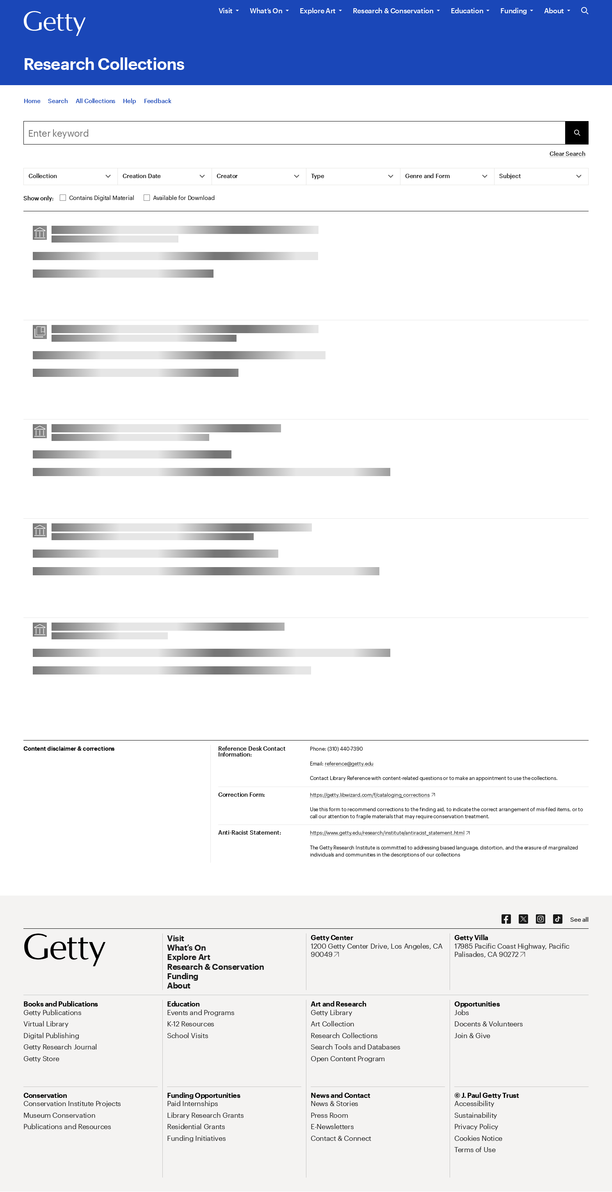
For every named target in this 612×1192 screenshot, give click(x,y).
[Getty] (54, 24)
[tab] (71, 176)
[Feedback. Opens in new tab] (157, 102)
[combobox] (294, 133)
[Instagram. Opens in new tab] (540, 919)
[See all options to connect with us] (579, 920)
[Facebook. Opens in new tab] (506, 919)
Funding (513, 10)
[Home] (32, 102)
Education (467, 10)
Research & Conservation (393, 10)
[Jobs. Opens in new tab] (461, 1012)
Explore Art (318, 10)
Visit (226, 10)
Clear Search (567, 153)
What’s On (266, 10)
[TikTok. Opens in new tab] (557, 919)
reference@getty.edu (349, 763)
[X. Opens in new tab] (523, 919)
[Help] (129, 102)
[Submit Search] (577, 133)
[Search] (58, 102)
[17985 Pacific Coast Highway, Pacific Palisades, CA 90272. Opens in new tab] (521, 950)
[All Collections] (96, 102)
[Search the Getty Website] (585, 11)
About (554, 10)
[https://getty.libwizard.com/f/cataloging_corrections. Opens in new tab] (372, 795)
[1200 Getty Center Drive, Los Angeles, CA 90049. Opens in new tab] (378, 950)
